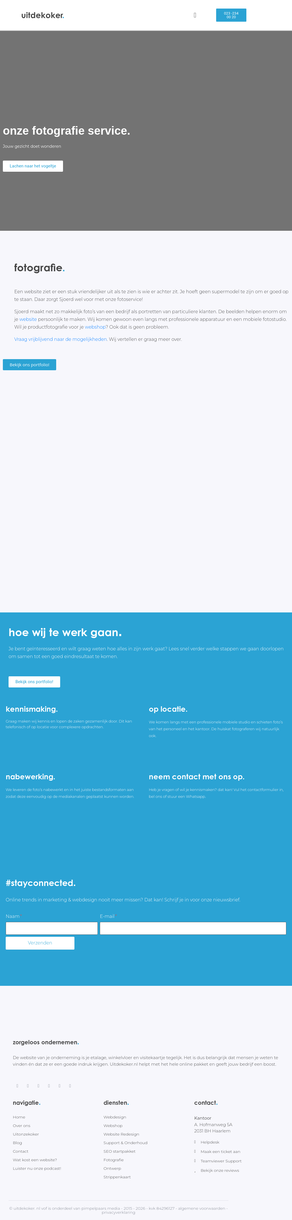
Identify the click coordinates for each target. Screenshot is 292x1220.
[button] (231, 15)
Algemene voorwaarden (201, 1208)
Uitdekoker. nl (26, 1208)
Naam (14, 916)
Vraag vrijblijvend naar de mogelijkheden (60, 339)
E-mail (108, 916)
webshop (95, 327)
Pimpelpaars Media (100, 1208)
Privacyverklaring (118, 1212)
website (28, 319)
